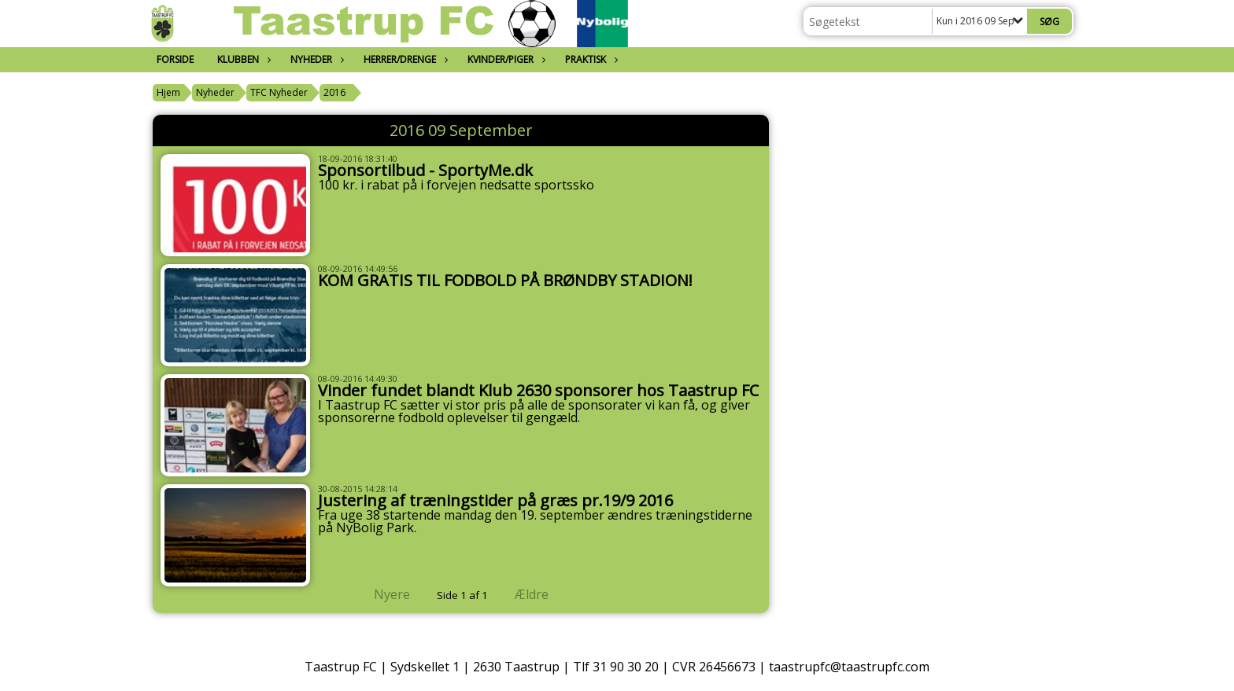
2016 (334, 92)
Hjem (168, 92)
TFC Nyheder (279, 92)
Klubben (242, 59)
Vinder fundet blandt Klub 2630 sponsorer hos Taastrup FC (538, 390)
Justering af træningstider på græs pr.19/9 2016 (495, 500)
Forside (175, 59)
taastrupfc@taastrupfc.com (849, 666)
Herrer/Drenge (404, 59)
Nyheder (315, 59)
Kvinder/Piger (504, 59)
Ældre (543, 594)
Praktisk (589, 59)
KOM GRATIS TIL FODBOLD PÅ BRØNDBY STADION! (505, 280)
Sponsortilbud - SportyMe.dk (425, 170)
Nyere (382, 594)
